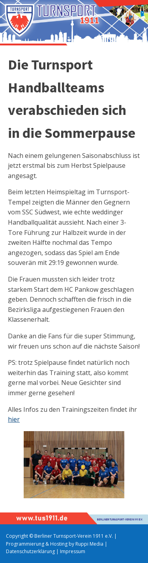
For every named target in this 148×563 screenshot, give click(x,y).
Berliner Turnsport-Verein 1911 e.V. (73, 536)
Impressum (72, 551)
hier (14, 419)
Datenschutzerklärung (30, 551)
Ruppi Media (89, 543)
